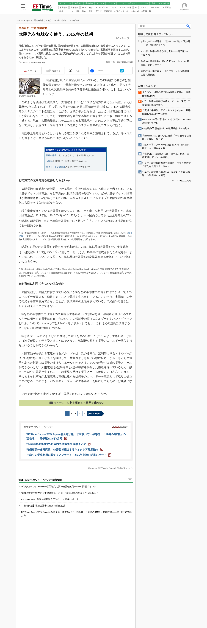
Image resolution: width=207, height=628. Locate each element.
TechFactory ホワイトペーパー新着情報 (40, 480)
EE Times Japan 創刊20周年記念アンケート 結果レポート (50, 499)
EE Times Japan (24, 20)
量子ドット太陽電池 (55, 167)
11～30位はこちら (182, 180)
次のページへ (94, 413)
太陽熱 (49, 161)
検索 (188, 26)
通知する (56, 70)
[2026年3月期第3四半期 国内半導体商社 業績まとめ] (58, 444)
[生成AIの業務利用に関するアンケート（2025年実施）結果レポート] (68, 454)
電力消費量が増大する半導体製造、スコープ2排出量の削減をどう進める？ (60, 493)
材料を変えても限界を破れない (76, 402)
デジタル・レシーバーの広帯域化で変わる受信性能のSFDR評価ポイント (58, 486)
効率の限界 (51, 155)
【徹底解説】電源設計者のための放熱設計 (43, 505)
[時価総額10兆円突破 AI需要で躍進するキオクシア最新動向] (64, 449)
